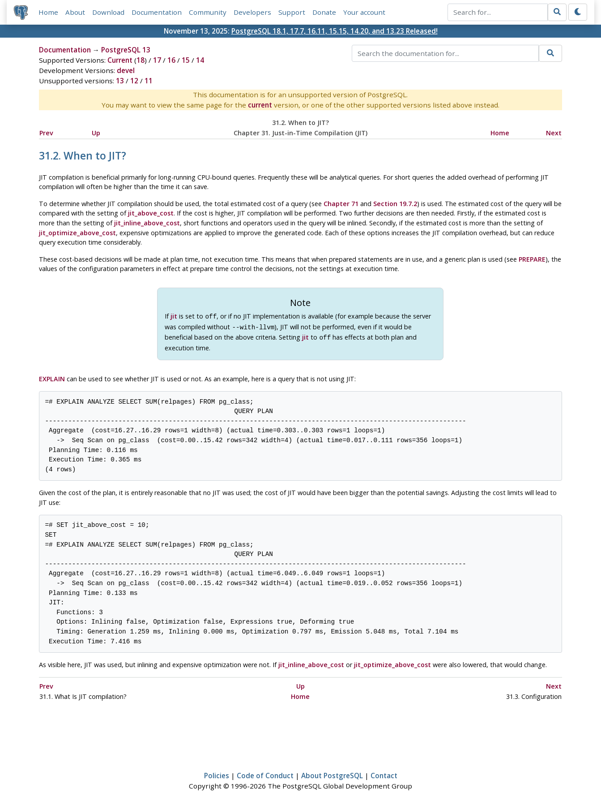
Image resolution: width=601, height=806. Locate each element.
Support (291, 12)
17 (157, 60)
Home (48, 12)
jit (173, 316)
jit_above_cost (151, 213)
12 (134, 80)
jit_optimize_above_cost (77, 232)
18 (140, 60)
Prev (46, 133)
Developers (252, 12)
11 (149, 80)
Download (108, 12)
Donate (324, 12)
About (75, 12)
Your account (364, 12)
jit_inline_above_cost (147, 223)
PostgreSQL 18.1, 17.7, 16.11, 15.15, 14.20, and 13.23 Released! (334, 30)
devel (126, 70)
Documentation (157, 12)
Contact (384, 772)
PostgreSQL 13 (125, 49)
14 (200, 60)
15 (186, 60)
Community (207, 12)
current (260, 104)
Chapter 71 (341, 203)
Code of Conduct (265, 772)
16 (171, 60)
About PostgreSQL (332, 772)
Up (96, 133)
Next (554, 133)
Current (119, 60)
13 (120, 80)
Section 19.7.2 (395, 203)
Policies (216, 772)
